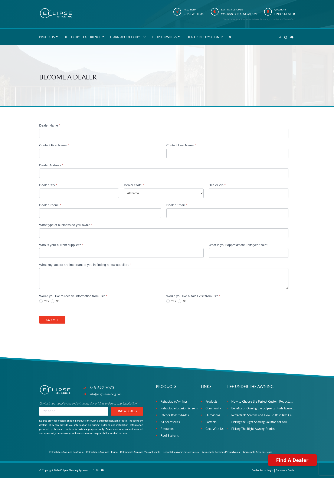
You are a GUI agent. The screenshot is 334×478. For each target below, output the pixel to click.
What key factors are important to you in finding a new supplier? (85, 264)
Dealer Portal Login (262, 470)
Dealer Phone (50, 205)
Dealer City (48, 185)
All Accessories (170, 422)
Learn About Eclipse (126, 37)
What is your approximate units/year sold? (238, 245)
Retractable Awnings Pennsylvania (221, 452)
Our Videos (213, 415)
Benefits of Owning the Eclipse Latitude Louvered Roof (267, 408)
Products (47, 37)
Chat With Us (214, 428)
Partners (211, 422)
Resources (167, 428)
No (55, 301)
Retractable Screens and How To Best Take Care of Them (268, 415)
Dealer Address (51, 165)
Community (213, 408)
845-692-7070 (99, 387)
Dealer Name (49, 125)
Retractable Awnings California (66, 452)
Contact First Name (54, 145)
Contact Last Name (181, 145)
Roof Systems (170, 435)
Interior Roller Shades (175, 415)
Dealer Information (203, 37)
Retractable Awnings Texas (257, 452)
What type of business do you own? (65, 225)
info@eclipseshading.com (103, 394)
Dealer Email (176, 205)
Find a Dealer (127, 411)
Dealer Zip (217, 185)
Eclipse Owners (164, 37)
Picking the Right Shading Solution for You (259, 422)
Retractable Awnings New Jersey (181, 452)
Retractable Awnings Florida (102, 452)
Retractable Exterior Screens (179, 408)
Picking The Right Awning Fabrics (253, 428)
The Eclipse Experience (83, 37)
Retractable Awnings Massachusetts (140, 452)
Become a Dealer (285, 470)
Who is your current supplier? (61, 245)
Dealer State (134, 185)
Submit (52, 319)
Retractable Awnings (174, 401)
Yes (44, 301)
